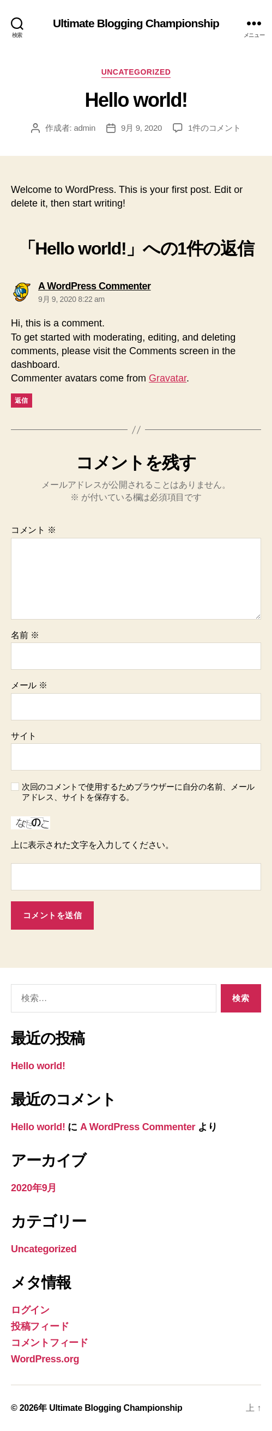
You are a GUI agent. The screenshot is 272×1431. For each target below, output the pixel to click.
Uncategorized (136, 72)
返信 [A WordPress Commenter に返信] (21, 400)
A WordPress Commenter (137, 1126)
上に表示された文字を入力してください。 (92, 845)
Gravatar (167, 378)
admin (84, 127)
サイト (24, 736)
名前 (25, 635)
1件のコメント (214, 127)
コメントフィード (49, 1342)
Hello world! (38, 1065)
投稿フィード (40, 1326)
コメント (33, 530)
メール (29, 685)
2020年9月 (34, 1188)
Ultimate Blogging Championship (136, 23)
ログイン (30, 1310)
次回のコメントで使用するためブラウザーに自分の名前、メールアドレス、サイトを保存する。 (138, 792)
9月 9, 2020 (141, 127)
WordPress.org (45, 1359)
